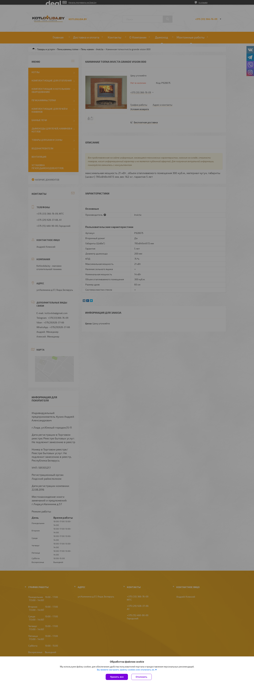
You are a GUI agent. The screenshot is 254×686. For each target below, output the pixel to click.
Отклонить (141, 677)
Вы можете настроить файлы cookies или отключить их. (126, 669)
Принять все (117, 677)
